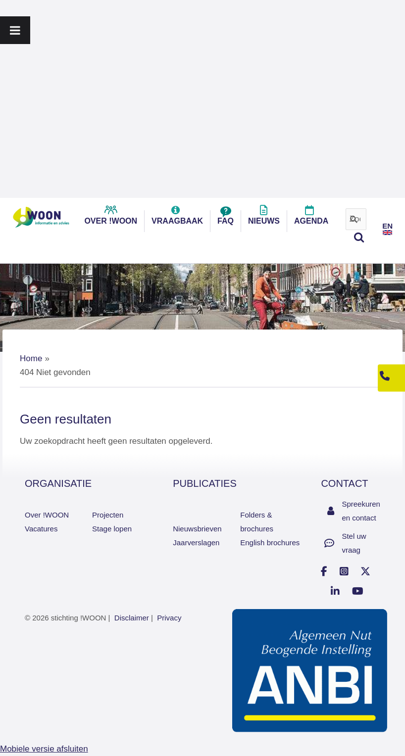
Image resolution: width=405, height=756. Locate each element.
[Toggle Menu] (15, 30)
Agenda (311, 217)
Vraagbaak (177, 217)
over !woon (110, 217)
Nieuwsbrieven (197, 528)
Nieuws (264, 217)
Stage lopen (112, 528)
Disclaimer (131, 618)
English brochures (270, 542)
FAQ (225, 217)
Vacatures (41, 528)
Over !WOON (47, 515)
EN (387, 226)
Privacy (169, 618)
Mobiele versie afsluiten (44, 749)
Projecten (107, 515)
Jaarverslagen (196, 542)
